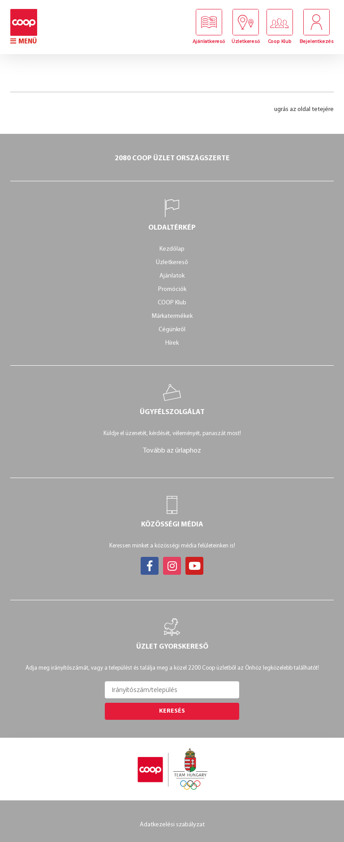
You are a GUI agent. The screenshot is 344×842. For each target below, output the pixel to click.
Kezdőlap (172, 249)
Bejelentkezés (317, 42)
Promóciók (172, 289)
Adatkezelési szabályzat (172, 824)
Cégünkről (172, 329)
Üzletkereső (245, 42)
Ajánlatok (172, 276)
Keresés (172, 711)
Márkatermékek (172, 316)
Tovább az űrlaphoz (172, 450)
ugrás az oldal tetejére (304, 109)
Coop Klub (279, 42)
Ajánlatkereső (208, 42)
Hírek (172, 343)
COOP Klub (172, 302)
